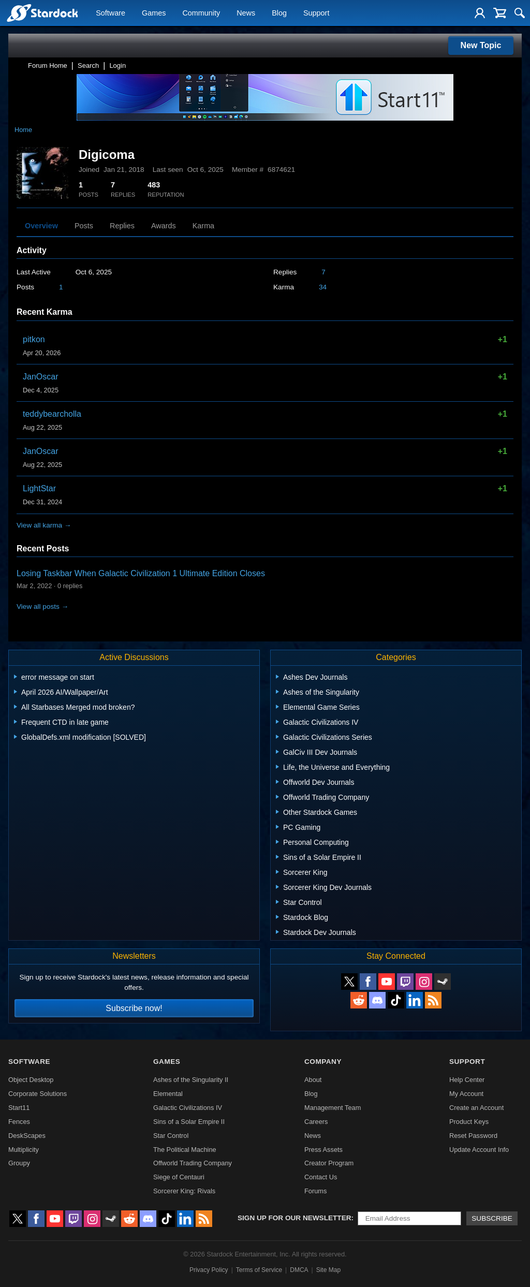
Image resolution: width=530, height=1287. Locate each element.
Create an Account (476, 1108)
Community (201, 13)
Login (117, 65)
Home (23, 130)
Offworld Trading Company (192, 1163)
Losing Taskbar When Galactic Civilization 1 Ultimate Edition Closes (141, 573)
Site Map (328, 1270)
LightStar (39, 488)
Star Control (170, 1135)
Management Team (332, 1108)
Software (110, 13)
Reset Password (473, 1135)
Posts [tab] (84, 226)
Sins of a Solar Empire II (189, 1121)
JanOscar (40, 376)
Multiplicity (23, 1149)
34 (323, 287)
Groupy (19, 1163)
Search (88, 65)
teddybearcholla (52, 414)
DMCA (299, 1270)
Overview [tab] (41, 226)
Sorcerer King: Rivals (184, 1191)
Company (323, 1061)
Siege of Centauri (178, 1177)
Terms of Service (259, 1270)
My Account (466, 1094)
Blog (279, 13)
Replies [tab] (122, 226)
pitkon (34, 339)
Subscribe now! (134, 1008)
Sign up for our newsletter (294, 1218)
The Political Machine (184, 1149)
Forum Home (47, 65)
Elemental (168, 1094)
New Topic (481, 45)
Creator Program (329, 1163)
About (312, 1080)
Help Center (466, 1080)
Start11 (19, 1108)
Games (154, 13)
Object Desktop (31, 1080)
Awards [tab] (163, 226)
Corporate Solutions (37, 1094)
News (246, 13)
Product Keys (469, 1121)
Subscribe (492, 1218)
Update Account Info (479, 1149)
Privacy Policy (208, 1270)
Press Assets (323, 1149)
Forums (315, 1191)
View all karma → (44, 525)
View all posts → (42, 606)
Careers (316, 1121)
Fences (19, 1121)
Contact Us (320, 1177)
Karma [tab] (203, 226)
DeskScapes (27, 1135)
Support (316, 13)
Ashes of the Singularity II (190, 1080)
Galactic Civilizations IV (187, 1108)
